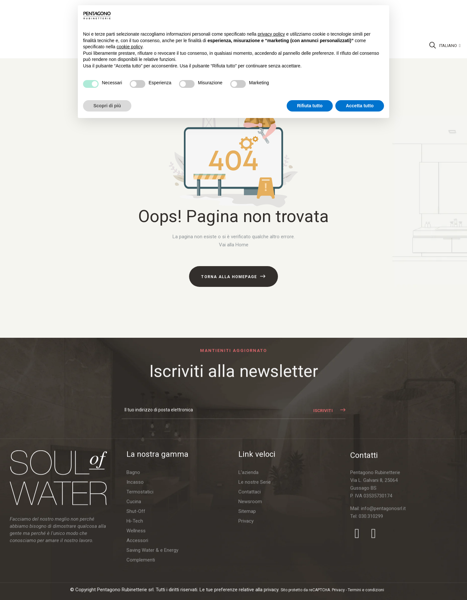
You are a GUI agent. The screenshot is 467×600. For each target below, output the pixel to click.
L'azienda (248, 579)
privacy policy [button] (271, 34)
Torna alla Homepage (229, 277)
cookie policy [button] (129, 46)
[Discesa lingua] (450, 45)
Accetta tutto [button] (360, 105)
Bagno (133, 579)
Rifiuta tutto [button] (310, 105)
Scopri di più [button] (107, 105)
